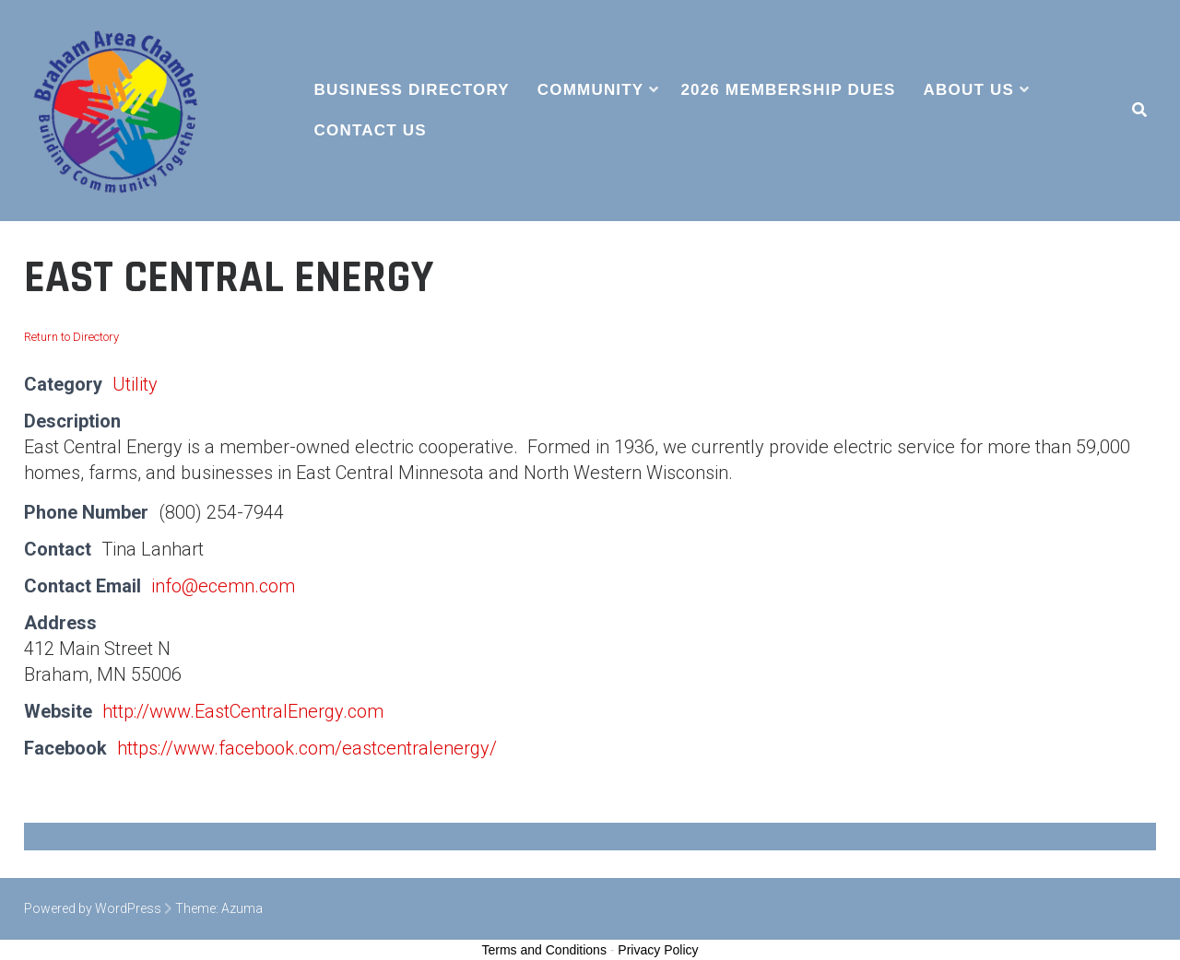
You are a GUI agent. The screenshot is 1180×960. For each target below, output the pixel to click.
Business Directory (412, 90)
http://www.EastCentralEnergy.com (243, 711)
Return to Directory (71, 337)
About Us (969, 90)
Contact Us (370, 130)
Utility (135, 384)
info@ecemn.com (223, 586)
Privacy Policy (658, 949)
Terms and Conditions (544, 949)
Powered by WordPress (92, 908)
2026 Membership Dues (787, 90)
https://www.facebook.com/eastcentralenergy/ (307, 748)
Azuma (242, 908)
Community (590, 90)
